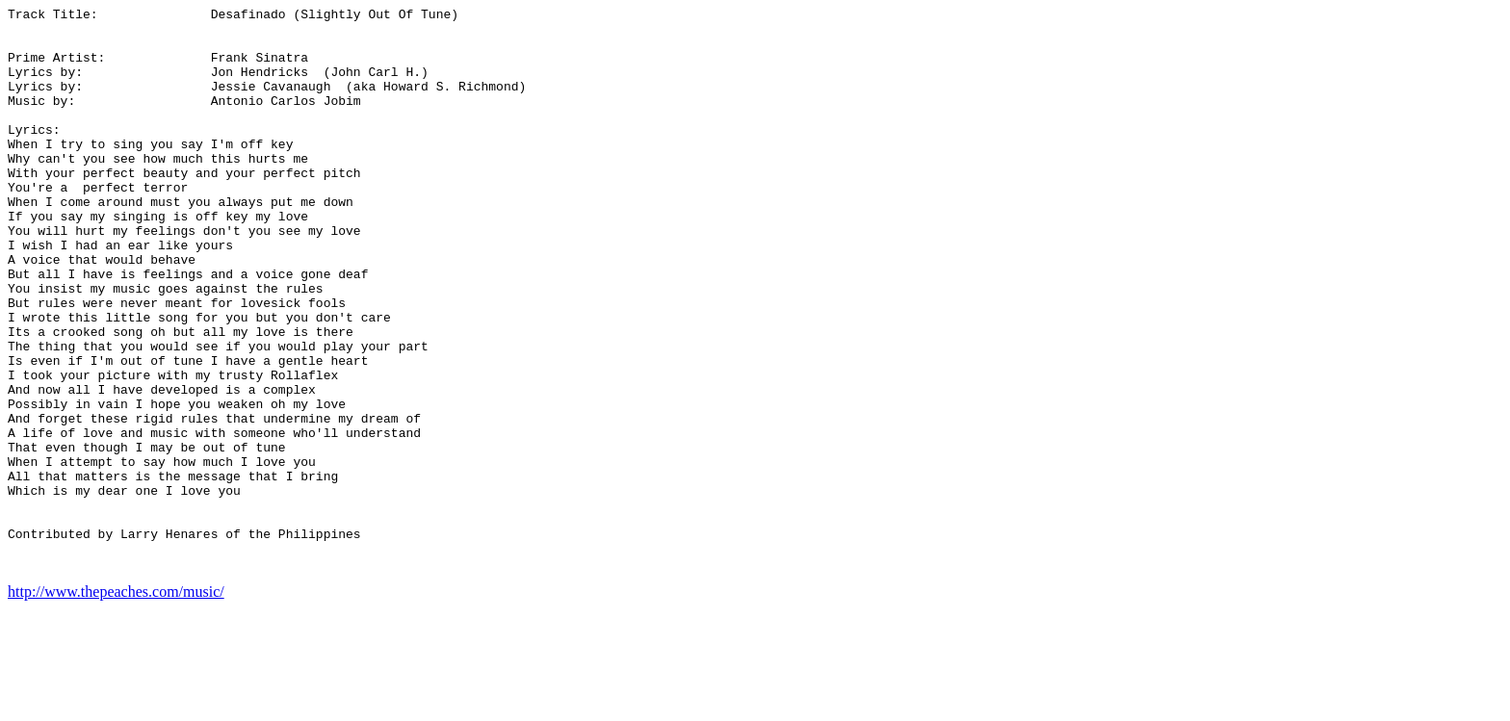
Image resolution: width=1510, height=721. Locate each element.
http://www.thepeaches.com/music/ (116, 704)
